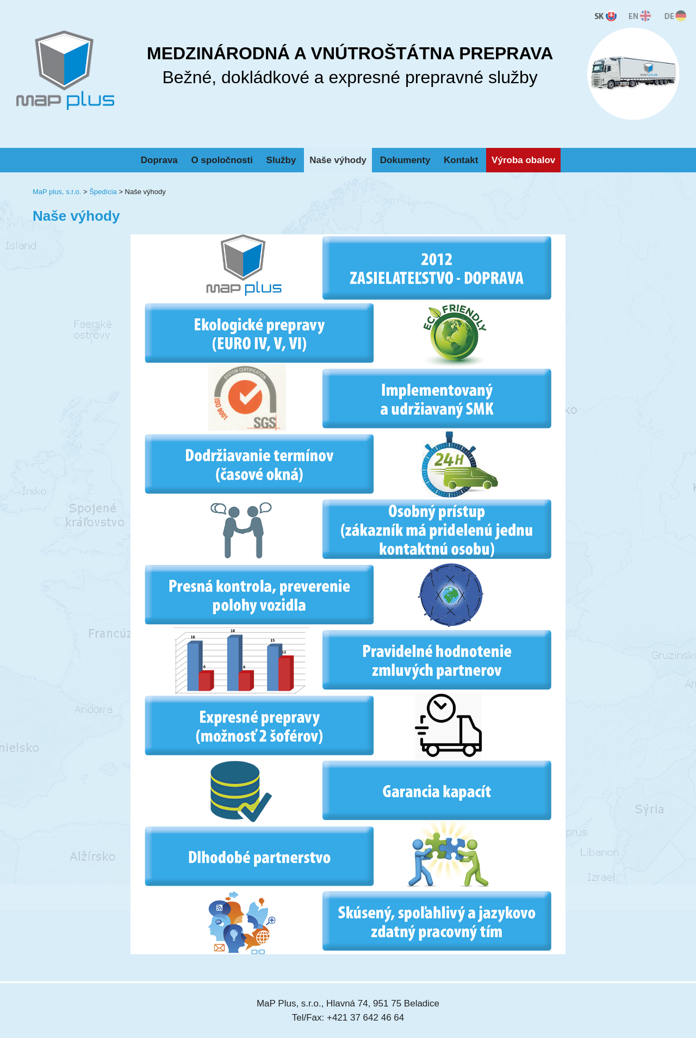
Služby (281, 160)
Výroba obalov (523, 160)
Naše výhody (337, 160)
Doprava (159, 160)
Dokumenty (405, 160)
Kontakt (461, 160)
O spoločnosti (222, 160)
